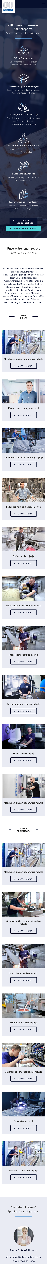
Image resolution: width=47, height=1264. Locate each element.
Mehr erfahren (25, 365)
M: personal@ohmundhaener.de (24, 1257)
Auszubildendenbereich (24, 228)
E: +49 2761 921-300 (23, 1261)
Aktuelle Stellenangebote (25, 221)
